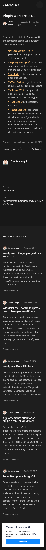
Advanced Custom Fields (20, 51)
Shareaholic (13, 74)
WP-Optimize (14, 102)
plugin (6, 149)
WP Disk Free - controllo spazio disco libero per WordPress (21, 309)
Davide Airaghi (11, 4)
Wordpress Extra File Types (19, 366)
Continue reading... (11, 291)
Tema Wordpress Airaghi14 (19, 476)
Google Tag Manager (18, 62)
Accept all (23, 542)
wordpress (16, 149)
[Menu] (39, 4)
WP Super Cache (16, 110)
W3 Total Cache (15, 82)
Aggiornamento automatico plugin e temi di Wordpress (19, 419)
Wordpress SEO (15, 90)
